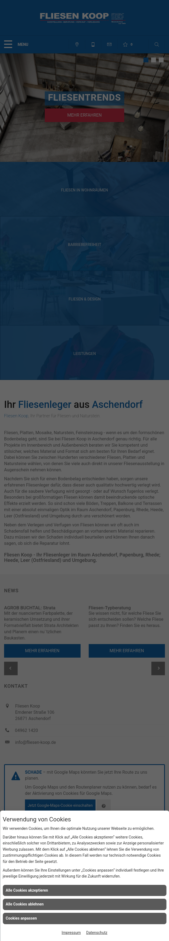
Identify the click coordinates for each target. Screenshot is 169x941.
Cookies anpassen (21, 918)
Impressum (71, 932)
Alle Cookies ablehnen (25, 904)
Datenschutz (96, 932)
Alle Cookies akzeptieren (27, 890)
